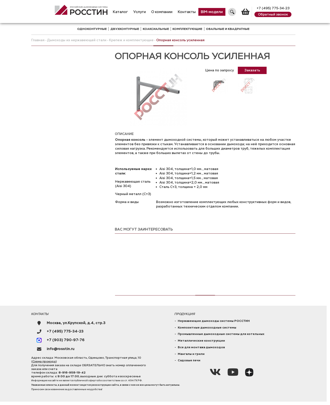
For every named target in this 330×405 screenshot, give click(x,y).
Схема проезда (44, 361)
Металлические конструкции (201, 340)
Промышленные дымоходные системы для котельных (221, 334)
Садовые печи (189, 360)
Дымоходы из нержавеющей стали (76, 40)
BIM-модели (212, 12)
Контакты (187, 12)
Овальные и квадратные (228, 29)
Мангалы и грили (191, 354)
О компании (161, 12)
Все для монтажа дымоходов (201, 347)
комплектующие (187, 29)
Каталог (120, 12)
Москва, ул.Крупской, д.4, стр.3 (76, 323)
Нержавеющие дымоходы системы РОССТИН (214, 321)
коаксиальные (156, 29)
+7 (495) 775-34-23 (273, 8)
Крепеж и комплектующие (131, 40)
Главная (38, 40)
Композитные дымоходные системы (207, 327)
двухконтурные (124, 29)
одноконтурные (92, 29)
